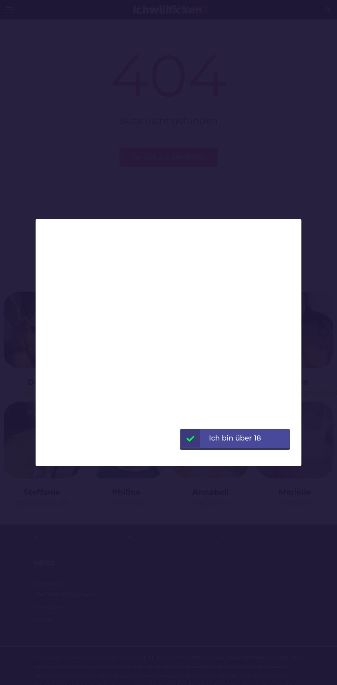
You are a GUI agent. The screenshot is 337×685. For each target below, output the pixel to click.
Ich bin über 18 (221, 438)
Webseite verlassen (234, 457)
